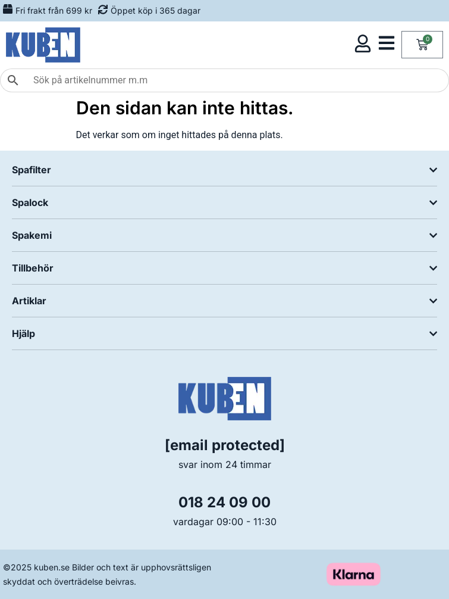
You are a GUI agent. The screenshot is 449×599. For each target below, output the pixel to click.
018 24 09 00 (224, 502)
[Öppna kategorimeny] (386, 43)
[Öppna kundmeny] (363, 43)
